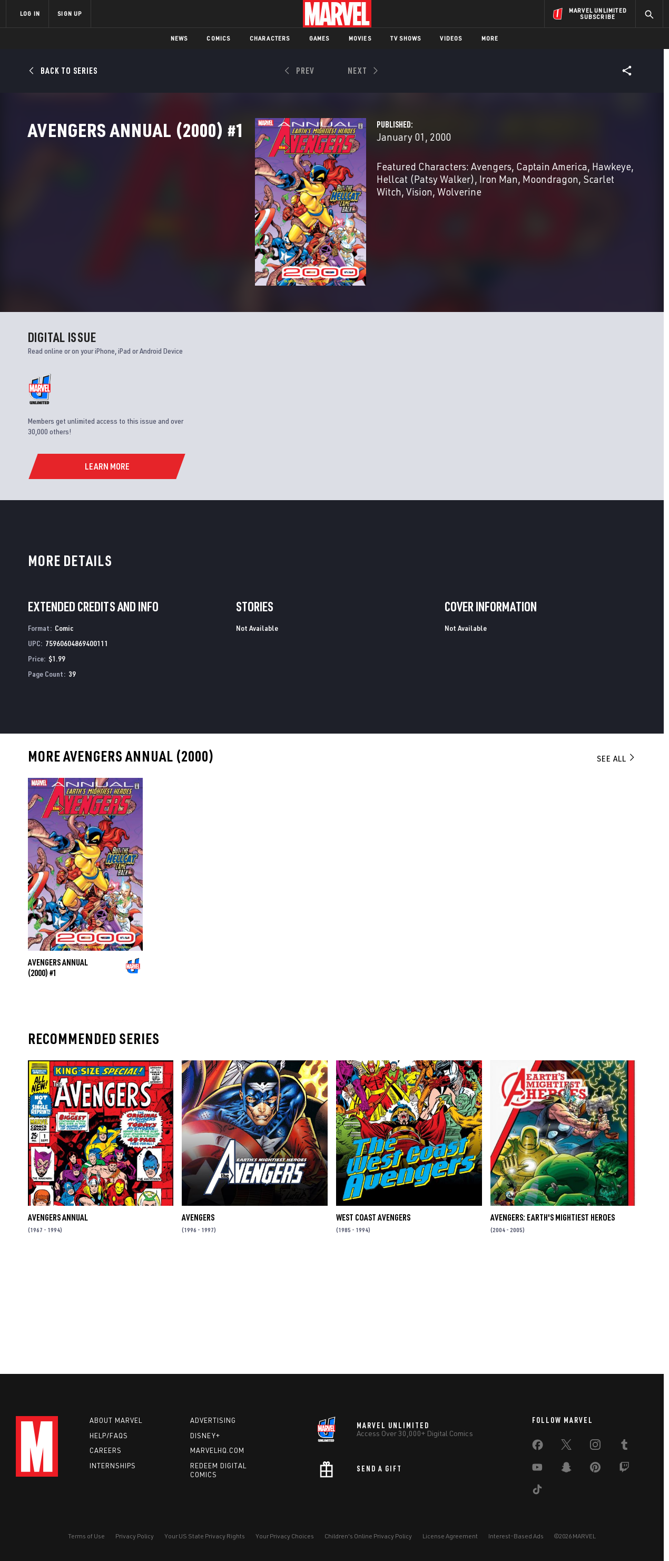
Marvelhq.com (217, 1450)
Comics (218, 38)
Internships (113, 1465)
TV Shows (405, 38)
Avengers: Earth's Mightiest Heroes (552, 1320)
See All (616, 861)
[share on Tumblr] (624, 1446)
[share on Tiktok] (537, 1491)
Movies (360, 38)
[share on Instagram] (595, 1446)
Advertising (213, 1420)
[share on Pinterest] (595, 1469)
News (179, 38)
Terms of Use (86, 1536)
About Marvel (116, 1420)
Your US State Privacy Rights (204, 1536)
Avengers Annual (58, 1320)
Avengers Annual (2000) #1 (58, 1070)
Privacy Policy (134, 1536)
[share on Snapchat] (566, 1469)
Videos (451, 38)
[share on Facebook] (537, 1447)
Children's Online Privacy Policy (368, 1536)
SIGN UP (69, 13)
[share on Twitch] (624, 1469)
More (490, 38)
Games (319, 38)
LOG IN (30, 13)
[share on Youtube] (537, 1469)
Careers (106, 1450)
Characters (270, 38)
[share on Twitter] (566, 1446)
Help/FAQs (109, 1435)
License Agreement (450, 1536)
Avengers (198, 1320)
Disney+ (205, 1435)
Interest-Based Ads (516, 1536)
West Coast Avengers (373, 1320)
